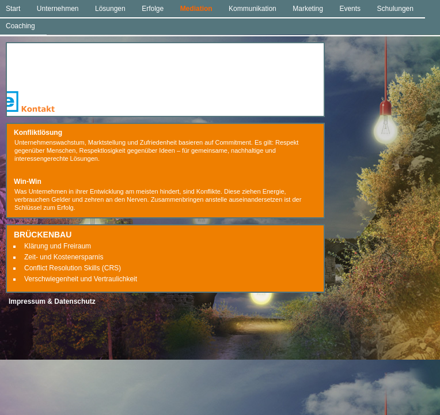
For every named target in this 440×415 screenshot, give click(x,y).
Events (350, 9)
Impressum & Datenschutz (52, 301)
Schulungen (395, 9)
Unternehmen (58, 9)
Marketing (308, 9)
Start (13, 9)
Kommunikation (252, 9)
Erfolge (153, 9)
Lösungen (110, 9)
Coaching (20, 26)
